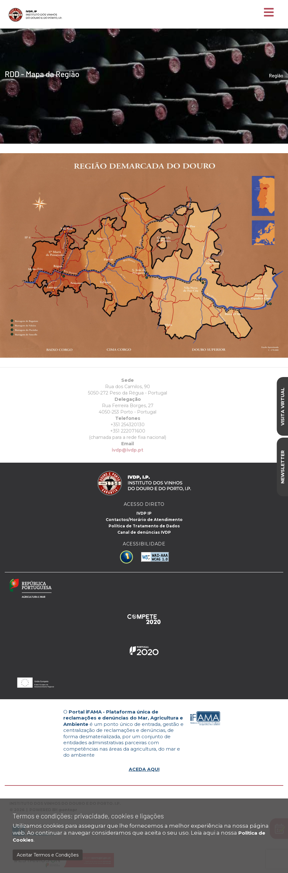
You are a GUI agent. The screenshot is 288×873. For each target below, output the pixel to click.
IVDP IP (144, 513)
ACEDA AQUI (144, 769)
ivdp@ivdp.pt (116, 450)
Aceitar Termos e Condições (47, 855)
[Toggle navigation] (269, 13)
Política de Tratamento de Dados (144, 526)
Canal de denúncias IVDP (144, 532)
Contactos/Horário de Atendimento (144, 519)
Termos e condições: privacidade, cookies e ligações (88, 816)
